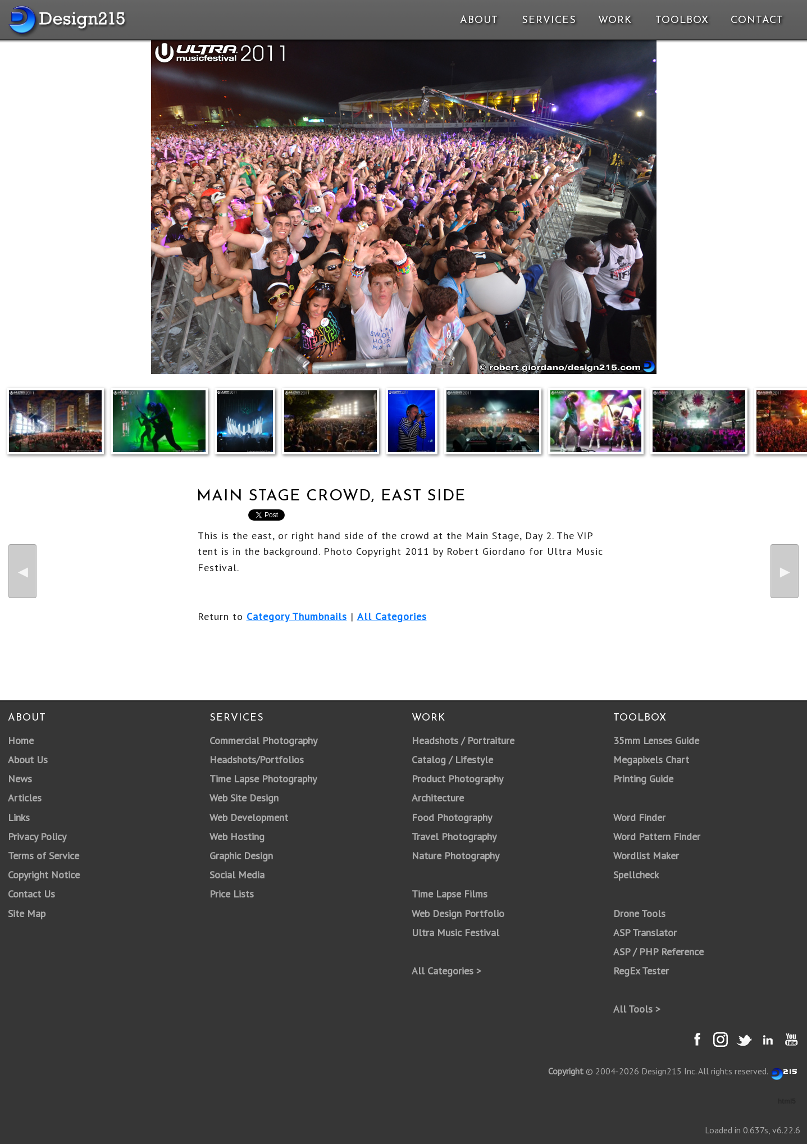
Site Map (26, 913)
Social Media (237, 874)
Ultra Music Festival (455, 932)
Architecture (438, 797)
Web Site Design (244, 797)
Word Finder (639, 817)
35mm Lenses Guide (656, 740)
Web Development (248, 817)
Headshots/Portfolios (256, 759)
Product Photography (457, 778)
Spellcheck (636, 874)
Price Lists (231, 893)
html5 (787, 1101)
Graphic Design (241, 855)
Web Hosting (237, 836)
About (479, 20)
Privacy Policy (37, 836)
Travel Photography (454, 836)
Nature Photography (455, 855)
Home (21, 740)
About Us (28, 759)
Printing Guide (643, 778)
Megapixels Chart (651, 759)
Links (19, 817)
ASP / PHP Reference (658, 951)
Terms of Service (43, 855)
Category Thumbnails (297, 616)
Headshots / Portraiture (463, 740)
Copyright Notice (44, 874)
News (20, 778)
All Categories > (446, 970)
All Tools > (636, 1008)
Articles (25, 797)
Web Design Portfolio (458, 913)
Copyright (565, 1071)
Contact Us (31, 893)
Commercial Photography (263, 740)
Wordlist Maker (646, 855)
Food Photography (452, 817)
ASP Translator (645, 932)
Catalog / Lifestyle (452, 759)
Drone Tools (639, 913)
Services (549, 20)
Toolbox (682, 20)
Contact (756, 20)
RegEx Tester (641, 970)
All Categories (392, 616)
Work (615, 20)
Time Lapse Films (449, 893)
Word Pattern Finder (656, 836)
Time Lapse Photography (263, 778)
